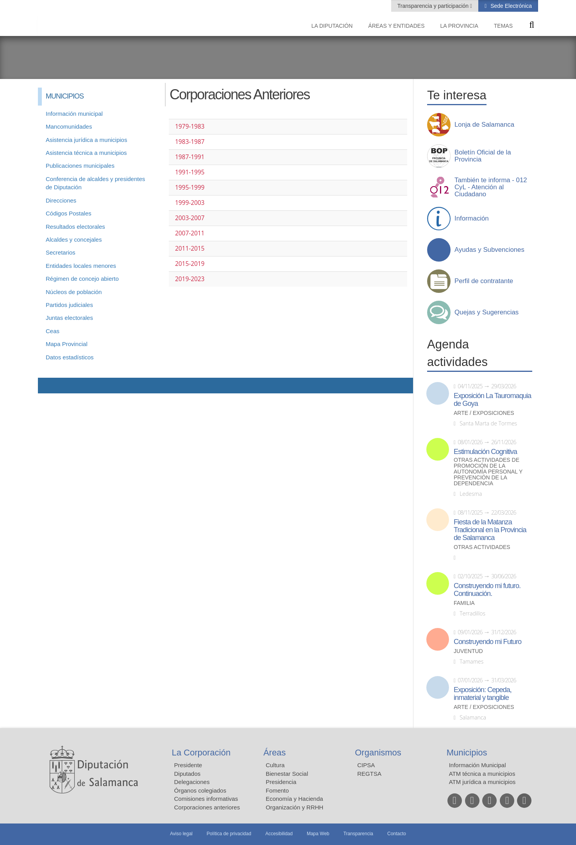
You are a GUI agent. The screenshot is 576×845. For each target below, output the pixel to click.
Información (471, 218)
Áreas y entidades (396, 26)
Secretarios (60, 252)
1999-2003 (189, 203)
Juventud (468, 651)
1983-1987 (189, 142)
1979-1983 (189, 126)
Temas (503, 26)
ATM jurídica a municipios (482, 782)
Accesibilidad (279, 833)
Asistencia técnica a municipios (86, 152)
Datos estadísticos (70, 357)
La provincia (459, 26)
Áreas (274, 752)
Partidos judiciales (69, 304)
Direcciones (61, 200)
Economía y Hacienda (294, 798)
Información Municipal (477, 765)
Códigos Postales (68, 213)
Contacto (396, 833)
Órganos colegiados (200, 790)
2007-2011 (189, 233)
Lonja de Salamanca (484, 124)
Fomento (277, 790)
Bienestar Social (287, 773)
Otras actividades (482, 547)
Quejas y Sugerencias (486, 312)
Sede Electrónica (510, 6)
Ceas (52, 331)
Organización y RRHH (295, 807)
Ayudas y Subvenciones (489, 249)
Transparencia (358, 833)
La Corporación (201, 752)
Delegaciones (192, 782)
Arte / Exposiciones (484, 413)
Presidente (188, 765)
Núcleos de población (74, 292)
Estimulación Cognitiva (485, 452)
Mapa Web (318, 833)
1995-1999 (189, 187)
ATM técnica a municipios (482, 773)
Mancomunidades (69, 126)
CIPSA (366, 765)
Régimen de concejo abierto (82, 278)
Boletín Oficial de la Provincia (482, 156)
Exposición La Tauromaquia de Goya (492, 399)
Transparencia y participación (433, 6)
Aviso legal (181, 833)
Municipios (467, 752)
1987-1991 (189, 157)
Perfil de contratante (483, 281)
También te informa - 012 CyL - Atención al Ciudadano (490, 187)
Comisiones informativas (206, 798)
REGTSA (369, 773)
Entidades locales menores (81, 265)
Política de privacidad (229, 833)
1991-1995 (189, 172)
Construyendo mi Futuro (487, 642)
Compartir (47, 385)
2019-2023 (189, 279)
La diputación (332, 26)
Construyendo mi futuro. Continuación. (487, 589)
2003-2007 (189, 218)
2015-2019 (189, 264)
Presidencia (281, 782)
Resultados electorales (75, 226)
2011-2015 (189, 248)
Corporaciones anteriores (207, 807)
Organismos (378, 752)
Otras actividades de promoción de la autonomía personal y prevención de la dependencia (488, 471)
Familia (464, 603)
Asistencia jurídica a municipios (86, 139)
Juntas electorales (69, 317)
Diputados (187, 773)
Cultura (275, 765)
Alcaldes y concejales (74, 239)
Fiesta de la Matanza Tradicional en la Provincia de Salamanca (490, 530)
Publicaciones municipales (80, 165)
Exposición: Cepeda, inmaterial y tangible (483, 693)
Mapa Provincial (67, 344)
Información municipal (74, 113)
